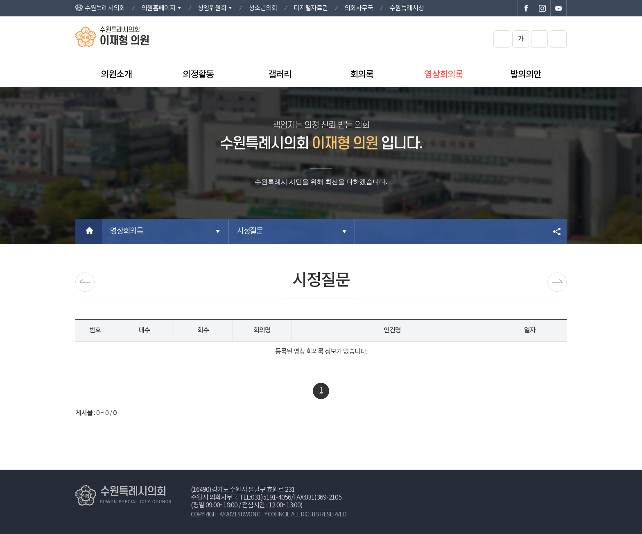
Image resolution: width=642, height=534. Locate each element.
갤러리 (280, 74)
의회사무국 (358, 8)
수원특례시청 (406, 8)
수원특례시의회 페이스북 (526, 8)
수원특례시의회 (105, 8)
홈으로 (88, 231)
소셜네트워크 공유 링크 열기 (557, 231)
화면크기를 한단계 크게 (501, 39)
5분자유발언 (557, 282)
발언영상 (85, 282)
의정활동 (198, 74)
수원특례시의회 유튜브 (558, 8)
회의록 (361, 74)
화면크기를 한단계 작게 (539, 39)
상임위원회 (212, 8)
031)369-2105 (323, 497)
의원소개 (116, 74)
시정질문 (250, 231)
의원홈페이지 (158, 8)
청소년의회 (263, 8)
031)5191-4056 (271, 497)
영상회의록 (443, 74)
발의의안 (525, 74)
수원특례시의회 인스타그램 (542, 8)
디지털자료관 (311, 8)
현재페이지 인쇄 (558, 39)
